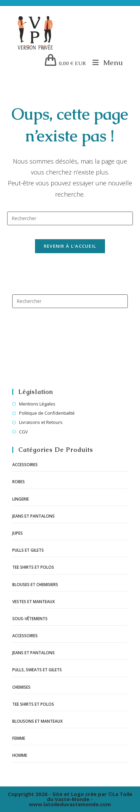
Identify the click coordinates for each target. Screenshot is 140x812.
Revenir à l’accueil (70, 246)
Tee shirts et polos (33, 567)
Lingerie (20, 499)
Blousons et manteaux (37, 721)
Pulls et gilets (28, 550)
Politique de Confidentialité (47, 413)
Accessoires (25, 465)
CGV (23, 432)
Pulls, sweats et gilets (37, 670)
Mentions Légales (37, 404)
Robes (18, 482)
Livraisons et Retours (41, 422)
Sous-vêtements (30, 619)
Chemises (21, 687)
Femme (18, 738)
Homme (19, 755)
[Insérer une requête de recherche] (70, 218)
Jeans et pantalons (33, 516)
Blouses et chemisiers (35, 584)
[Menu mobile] (105, 62)
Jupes (17, 533)
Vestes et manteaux (33, 601)
